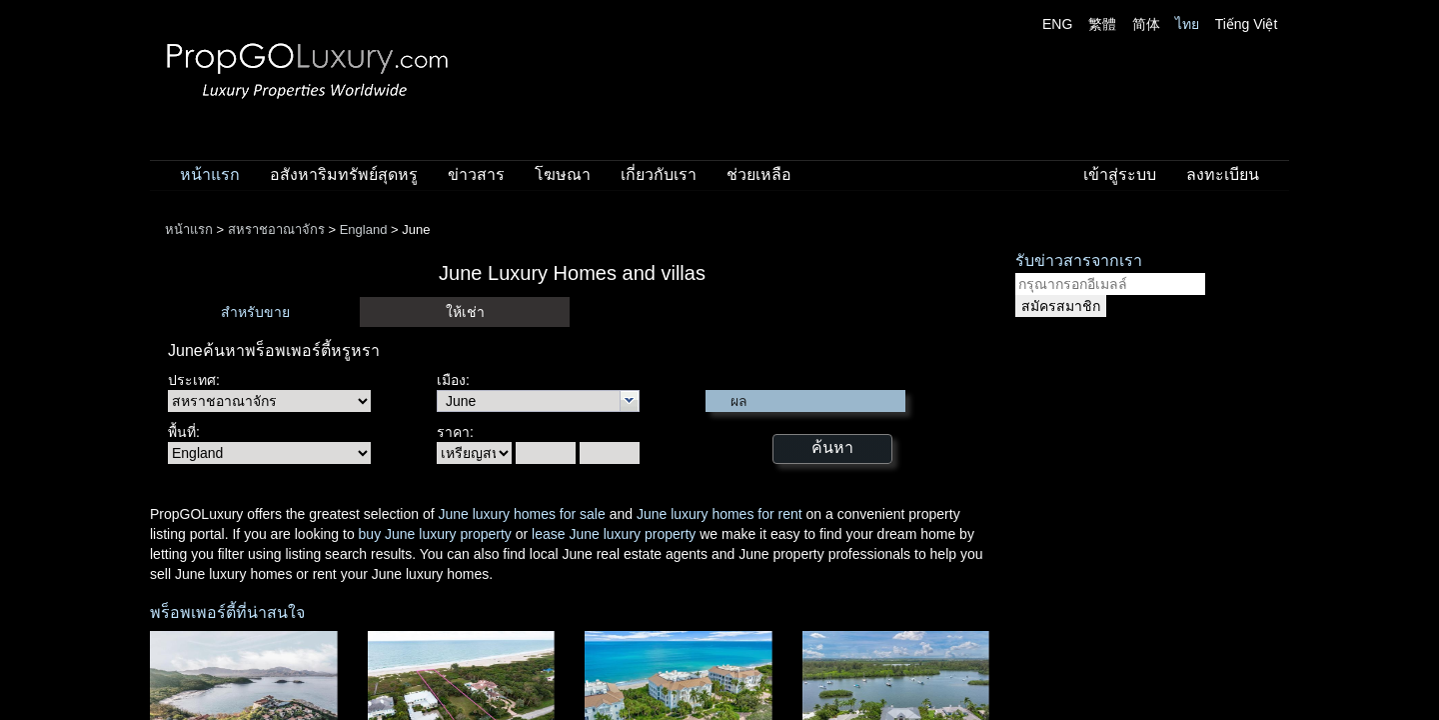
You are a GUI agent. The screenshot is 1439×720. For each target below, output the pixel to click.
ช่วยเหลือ (758, 174)
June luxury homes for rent (719, 514)
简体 (1146, 24)
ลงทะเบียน (1222, 174)
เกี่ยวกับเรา (659, 174)
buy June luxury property (435, 534)
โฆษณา (563, 174)
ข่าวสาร (476, 174)
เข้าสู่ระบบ (1119, 174)
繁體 (1102, 24)
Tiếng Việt (1246, 24)
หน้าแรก (210, 174)
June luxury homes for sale (521, 514)
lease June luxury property (614, 534)
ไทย (1187, 24)
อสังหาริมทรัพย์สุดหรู (344, 174)
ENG (1057, 24)
